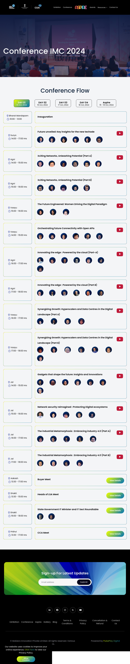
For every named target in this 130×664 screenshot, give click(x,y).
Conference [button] (67, 7)
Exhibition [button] (57, 7)
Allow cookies (26, 659)
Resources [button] (102, 7)
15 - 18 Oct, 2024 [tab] (106, 103)
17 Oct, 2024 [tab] (63, 103)
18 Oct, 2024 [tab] (84, 103)
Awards (92, 7)
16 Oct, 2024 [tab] (42, 103)
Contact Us (113, 7)
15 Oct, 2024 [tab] (22, 103)
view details (115, 480)
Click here (30, 649)
